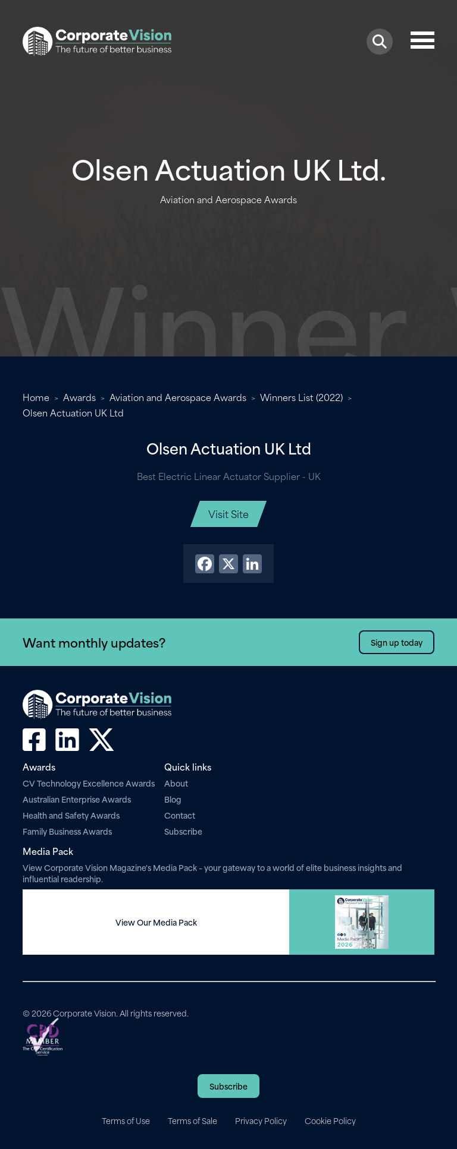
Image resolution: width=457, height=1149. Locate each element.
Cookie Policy (330, 1120)
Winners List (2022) (301, 397)
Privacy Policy (261, 1120)
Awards (79, 397)
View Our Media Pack (156, 922)
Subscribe (183, 831)
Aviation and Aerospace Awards (177, 397)
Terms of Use (126, 1120)
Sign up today (396, 642)
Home (36, 397)
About (176, 782)
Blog (172, 798)
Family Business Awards (67, 831)
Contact (179, 814)
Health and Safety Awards (71, 814)
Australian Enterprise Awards (77, 798)
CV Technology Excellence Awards (89, 782)
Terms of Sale (192, 1120)
